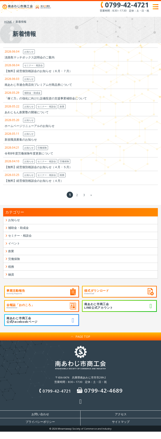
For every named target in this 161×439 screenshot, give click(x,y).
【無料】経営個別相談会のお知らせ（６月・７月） (38, 71)
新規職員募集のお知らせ (21, 139)
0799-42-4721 (54, 398)
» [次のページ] (91, 194)
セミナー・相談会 (33, 65)
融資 (11, 280)
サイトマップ (121, 429)
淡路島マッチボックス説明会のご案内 (30, 57)
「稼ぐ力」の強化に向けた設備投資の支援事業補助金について (46, 98)
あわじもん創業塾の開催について (27, 112)
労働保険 (42, 147)
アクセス (121, 421)
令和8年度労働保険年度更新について (29, 153)
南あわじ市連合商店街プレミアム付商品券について (38, 85)
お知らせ (29, 51)
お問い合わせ (40, 421)
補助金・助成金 (32, 92)
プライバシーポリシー (40, 429)
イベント (15, 246)
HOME (8, 22)
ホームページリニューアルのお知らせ (30, 126)
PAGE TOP (80, 343)
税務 (62, 175)
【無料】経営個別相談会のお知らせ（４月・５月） (38, 167)
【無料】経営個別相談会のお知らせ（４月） (34, 181)
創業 (62, 106)
